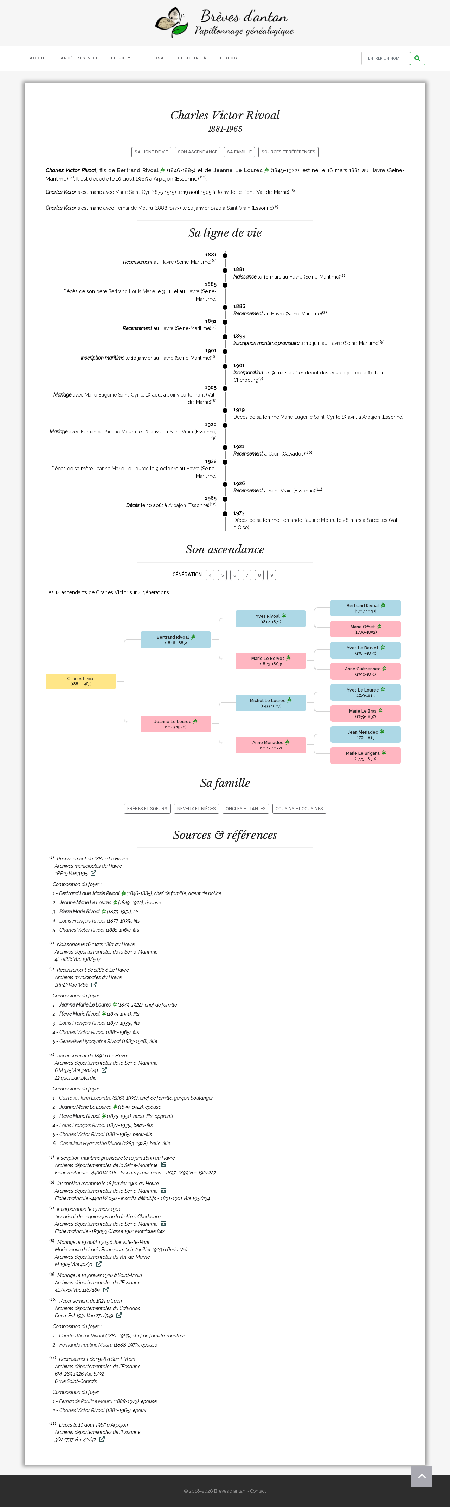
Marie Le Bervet (267, 658)
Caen (274, 454)
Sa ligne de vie (151, 152)
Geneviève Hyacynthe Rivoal (90, 1041)
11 (319, 489)
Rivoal (263, 116)
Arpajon (163, 179)
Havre (378, 170)
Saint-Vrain (238, 208)
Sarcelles (377, 520)
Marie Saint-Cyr (132, 192)
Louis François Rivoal (82, 921)
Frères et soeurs (147, 808)
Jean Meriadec (363, 732)
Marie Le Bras (363, 711)
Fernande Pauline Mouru (108, 431)
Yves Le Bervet (363, 648)
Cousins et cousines (299, 808)
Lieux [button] (119, 58)
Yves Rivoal (268, 616)
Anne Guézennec (362, 669)
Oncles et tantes (246, 808)
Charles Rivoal (81, 678)
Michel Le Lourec (267, 700)
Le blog (227, 58)
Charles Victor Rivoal (82, 930)
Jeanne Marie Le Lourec (121, 468)
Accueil (40, 58)
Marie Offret (363, 626)
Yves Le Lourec (363, 690)
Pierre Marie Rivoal (79, 912)
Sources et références (288, 152)
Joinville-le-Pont (235, 192)
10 (309, 452)
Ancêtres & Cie (81, 58)
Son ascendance (197, 152)
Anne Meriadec (267, 742)
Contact (258, 1491)
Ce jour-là (192, 58)
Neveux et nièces (196, 808)
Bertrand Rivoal (138, 170)
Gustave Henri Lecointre (85, 1098)
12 (203, 177)
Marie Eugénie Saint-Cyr (112, 395)
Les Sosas (154, 58)
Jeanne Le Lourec (237, 170)
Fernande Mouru (134, 208)
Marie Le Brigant (363, 753)
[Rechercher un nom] (385, 58)
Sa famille (239, 152)
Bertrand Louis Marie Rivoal (89, 893)
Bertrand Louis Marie (131, 291)
